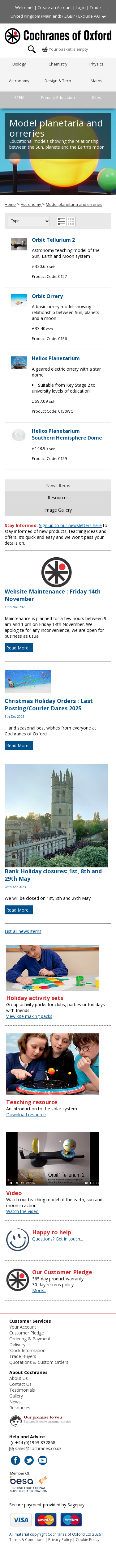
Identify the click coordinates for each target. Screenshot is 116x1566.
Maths (96, 80)
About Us (18, 1378)
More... (39, 1290)
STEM (19, 97)
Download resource (26, 1114)
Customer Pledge (26, 1333)
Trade (95, 7)
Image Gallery (58, 510)
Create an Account (54, 7)
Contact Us (20, 1384)
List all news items (23, 931)
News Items (58, 485)
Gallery (16, 1396)
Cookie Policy (87, 1539)
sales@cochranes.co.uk (38, 1448)
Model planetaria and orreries (74, 204)
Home (10, 204)
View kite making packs (29, 1016)
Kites (96, 97)
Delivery (17, 1344)
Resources (58, 497)
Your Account (22, 1327)
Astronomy (19, 80)
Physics (96, 64)
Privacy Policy (60, 1539)
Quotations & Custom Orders (38, 1362)
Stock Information (27, 1350)
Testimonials (22, 1390)
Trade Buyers (22, 1356)
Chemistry (58, 64)
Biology (19, 64)
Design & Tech (58, 80)
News (15, 1402)
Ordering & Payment (29, 1339)
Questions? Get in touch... (57, 1239)
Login (81, 7)
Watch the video (22, 1211)
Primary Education (58, 97)
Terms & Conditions (26, 1539)
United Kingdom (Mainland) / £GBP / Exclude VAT (58, 16)
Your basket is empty (65, 49)
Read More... (18, 648)
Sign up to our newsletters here (70, 525)
